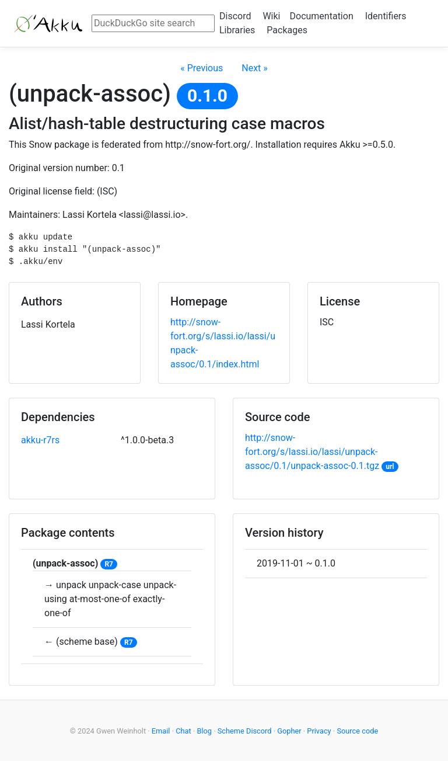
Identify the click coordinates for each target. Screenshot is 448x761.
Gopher (289, 731)
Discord (235, 16)
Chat (183, 731)
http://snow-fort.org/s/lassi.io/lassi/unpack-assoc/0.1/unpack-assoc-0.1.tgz (312, 451)
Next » (255, 68)
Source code (357, 731)
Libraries (237, 30)
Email (161, 731)
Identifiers (386, 16)
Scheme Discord (245, 731)
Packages (287, 30)
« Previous (201, 68)
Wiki (271, 16)
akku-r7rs (40, 440)
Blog (204, 731)
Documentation (322, 16)
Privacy (319, 731)
